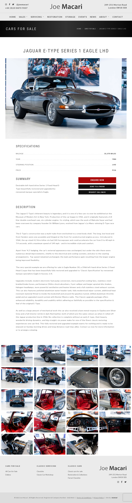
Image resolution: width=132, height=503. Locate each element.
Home (79, 29)
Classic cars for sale (75, 471)
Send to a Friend (97, 187)
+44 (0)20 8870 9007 (16, 8)
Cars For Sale (21, 29)
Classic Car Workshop (45, 475)
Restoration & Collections (77, 475)
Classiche (40, 471)
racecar (114, 498)
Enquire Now (97, 180)
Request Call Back (97, 192)
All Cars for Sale (11, 471)
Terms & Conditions (84, 498)
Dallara (8, 475)
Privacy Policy (99, 498)
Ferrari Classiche (74, 478)
